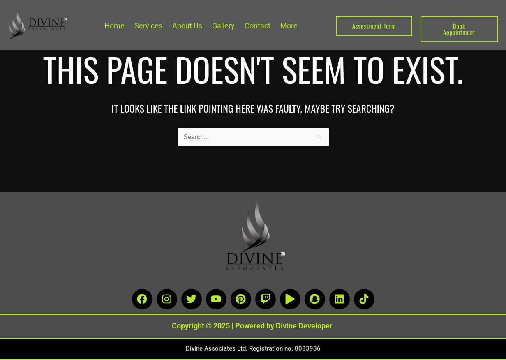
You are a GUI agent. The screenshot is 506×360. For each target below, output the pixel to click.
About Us (187, 25)
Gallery (223, 25)
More (289, 25)
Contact (257, 25)
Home (114, 25)
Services (148, 25)
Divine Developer (304, 325)
